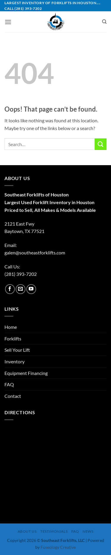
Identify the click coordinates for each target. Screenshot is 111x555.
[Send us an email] (20, 289)
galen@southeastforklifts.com (34, 252)
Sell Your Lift (17, 350)
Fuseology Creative (58, 547)
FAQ (9, 384)
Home (10, 327)
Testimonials (53, 531)
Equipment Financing (26, 373)
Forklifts (12, 338)
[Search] (104, 21)
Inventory (14, 361)
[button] (8, 22)
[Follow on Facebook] (10, 289)
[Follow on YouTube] (31, 289)
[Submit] (101, 144)
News (88, 531)
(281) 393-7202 (20, 274)
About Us (27, 531)
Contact (12, 396)
